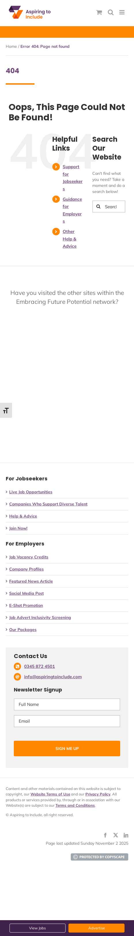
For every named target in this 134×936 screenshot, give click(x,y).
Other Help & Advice (69, 239)
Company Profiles (26, 569)
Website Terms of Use (50, 794)
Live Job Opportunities (30, 491)
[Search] (98, 206)
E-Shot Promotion (26, 605)
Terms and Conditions (75, 805)
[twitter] (115, 835)
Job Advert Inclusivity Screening (40, 617)
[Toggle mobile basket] (99, 12)
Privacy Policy (97, 794)
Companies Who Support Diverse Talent (48, 504)
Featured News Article (31, 581)
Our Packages (23, 629)
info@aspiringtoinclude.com (53, 676)
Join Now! (18, 528)
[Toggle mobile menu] (122, 12)
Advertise (96, 928)
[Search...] (108, 206)
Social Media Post (26, 593)
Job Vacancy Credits (28, 557)
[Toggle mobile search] (111, 12)
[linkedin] (126, 835)
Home (11, 46)
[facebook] (105, 835)
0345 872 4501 (39, 666)
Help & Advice (23, 516)
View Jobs (37, 928)
